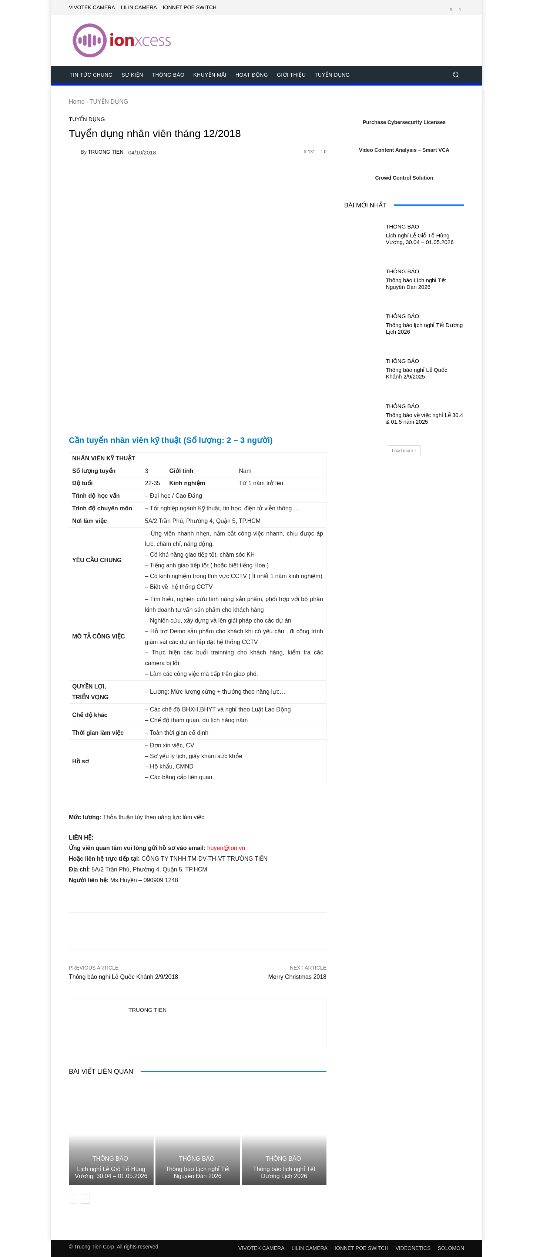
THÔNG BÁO (110, 1159)
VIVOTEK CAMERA (261, 1248)
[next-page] (85, 1199)
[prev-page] (73, 1199)
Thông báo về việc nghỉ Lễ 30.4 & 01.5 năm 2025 (424, 418)
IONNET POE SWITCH (361, 1248)
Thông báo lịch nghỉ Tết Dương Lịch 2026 (284, 1172)
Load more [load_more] (404, 450)
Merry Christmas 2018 (297, 977)
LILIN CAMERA (310, 1248)
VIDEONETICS (412, 1248)
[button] (455, 74)
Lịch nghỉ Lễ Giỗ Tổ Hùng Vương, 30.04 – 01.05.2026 (111, 1172)
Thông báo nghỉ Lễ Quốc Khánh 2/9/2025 (416, 373)
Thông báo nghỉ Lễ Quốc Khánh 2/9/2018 (123, 977)
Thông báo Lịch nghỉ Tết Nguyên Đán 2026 (197, 1172)
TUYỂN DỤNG (109, 102)
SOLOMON (451, 1248)
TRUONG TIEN (105, 151)
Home (77, 102)
